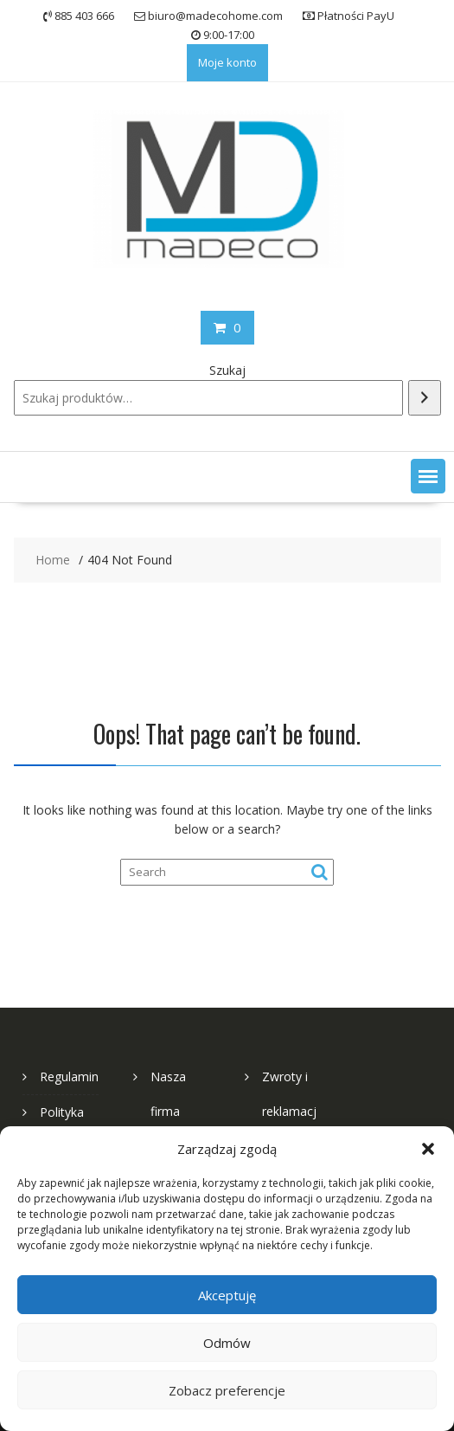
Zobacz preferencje (227, 1390)
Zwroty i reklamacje (289, 1111)
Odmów (227, 1342)
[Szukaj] (424, 398)
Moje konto (227, 62)
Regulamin (69, 1076)
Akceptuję (227, 1295)
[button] (428, 1148)
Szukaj (227, 370)
